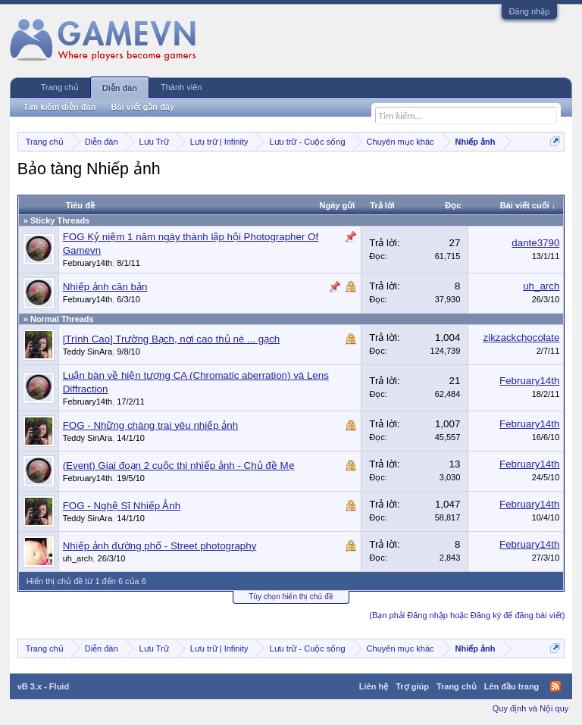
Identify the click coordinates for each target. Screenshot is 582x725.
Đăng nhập (529, 11)
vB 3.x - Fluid (43, 686)
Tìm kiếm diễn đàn (59, 106)
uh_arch (541, 286)
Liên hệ (373, 686)
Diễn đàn (119, 87)
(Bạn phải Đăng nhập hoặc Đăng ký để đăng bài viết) (467, 615)
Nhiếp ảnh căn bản (105, 286)
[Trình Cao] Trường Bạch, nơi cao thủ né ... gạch (171, 339)
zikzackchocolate (521, 337)
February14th (87, 262)
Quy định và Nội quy (531, 708)
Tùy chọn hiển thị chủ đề (291, 596)
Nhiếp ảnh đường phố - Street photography (160, 546)
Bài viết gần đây (142, 106)
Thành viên (181, 87)
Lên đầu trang (512, 686)
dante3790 (535, 242)
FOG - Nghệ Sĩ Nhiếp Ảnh (121, 505)
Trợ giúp (412, 686)
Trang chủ (60, 87)
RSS (555, 686)
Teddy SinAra (87, 351)
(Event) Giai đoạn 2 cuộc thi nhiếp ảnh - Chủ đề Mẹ (179, 465)
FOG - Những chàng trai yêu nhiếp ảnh (150, 425)
